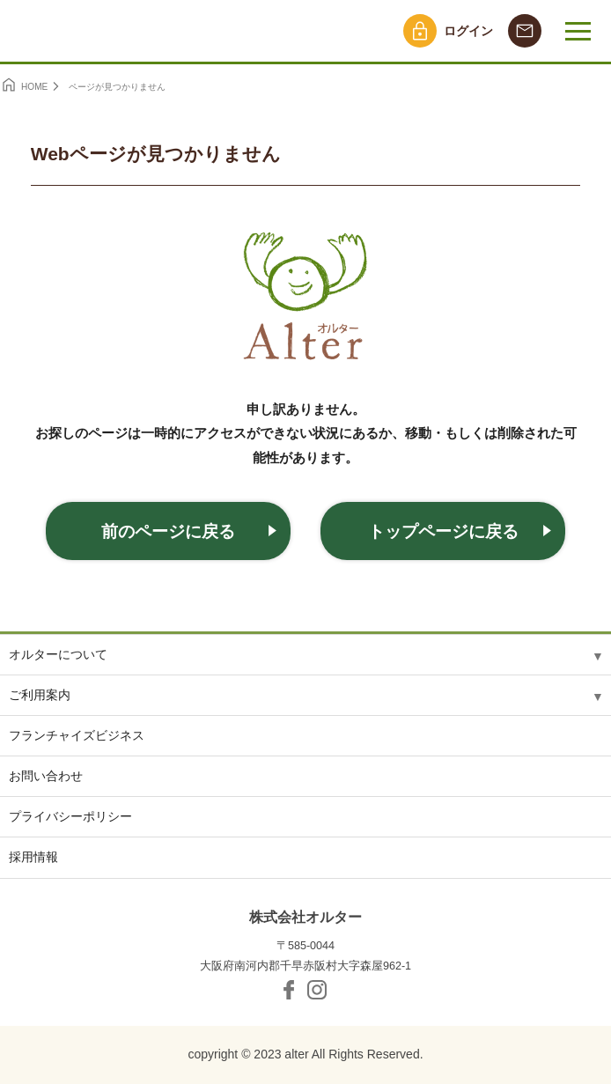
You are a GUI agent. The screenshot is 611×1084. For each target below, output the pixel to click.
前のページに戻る (168, 531)
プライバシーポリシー (70, 816)
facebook (288, 989)
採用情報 (33, 857)
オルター (86, 31)
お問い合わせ (46, 776)
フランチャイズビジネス (76, 735)
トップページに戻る (443, 531)
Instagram (317, 989)
